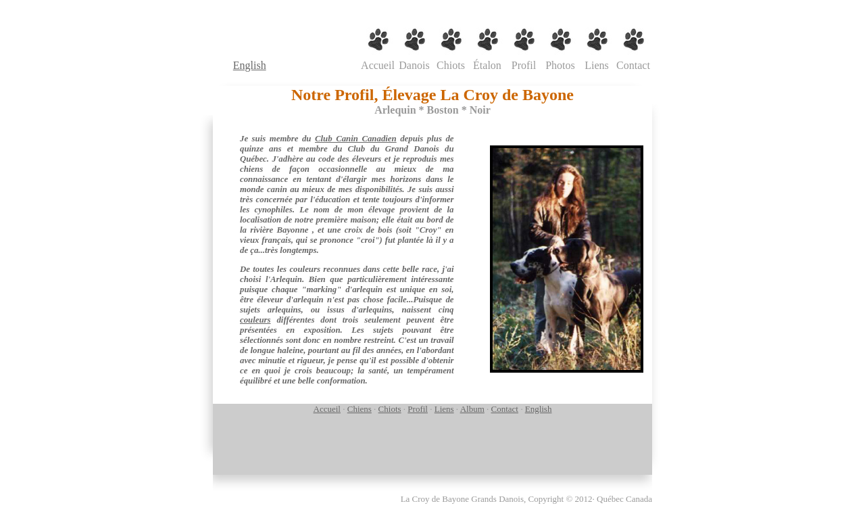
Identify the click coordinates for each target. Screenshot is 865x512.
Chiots (389, 409)
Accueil (327, 409)
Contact (504, 409)
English (249, 65)
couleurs (255, 320)
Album (472, 409)
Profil (417, 409)
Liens (444, 409)
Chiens (359, 409)
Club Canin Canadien (356, 138)
